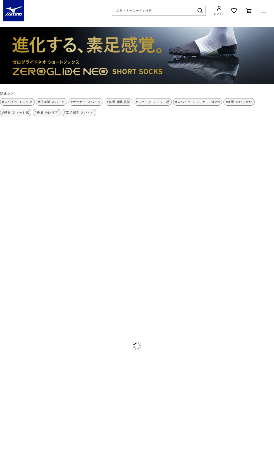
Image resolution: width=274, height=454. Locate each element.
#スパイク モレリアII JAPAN (197, 102)
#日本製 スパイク (51, 102)
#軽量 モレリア (46, 113)
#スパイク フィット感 (153, 102)
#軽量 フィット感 (15, 113)
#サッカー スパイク (86, 102)
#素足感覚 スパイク (79, 113)
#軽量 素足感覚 (118, 102)
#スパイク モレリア (17, 102)
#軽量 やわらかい (239, 102)
